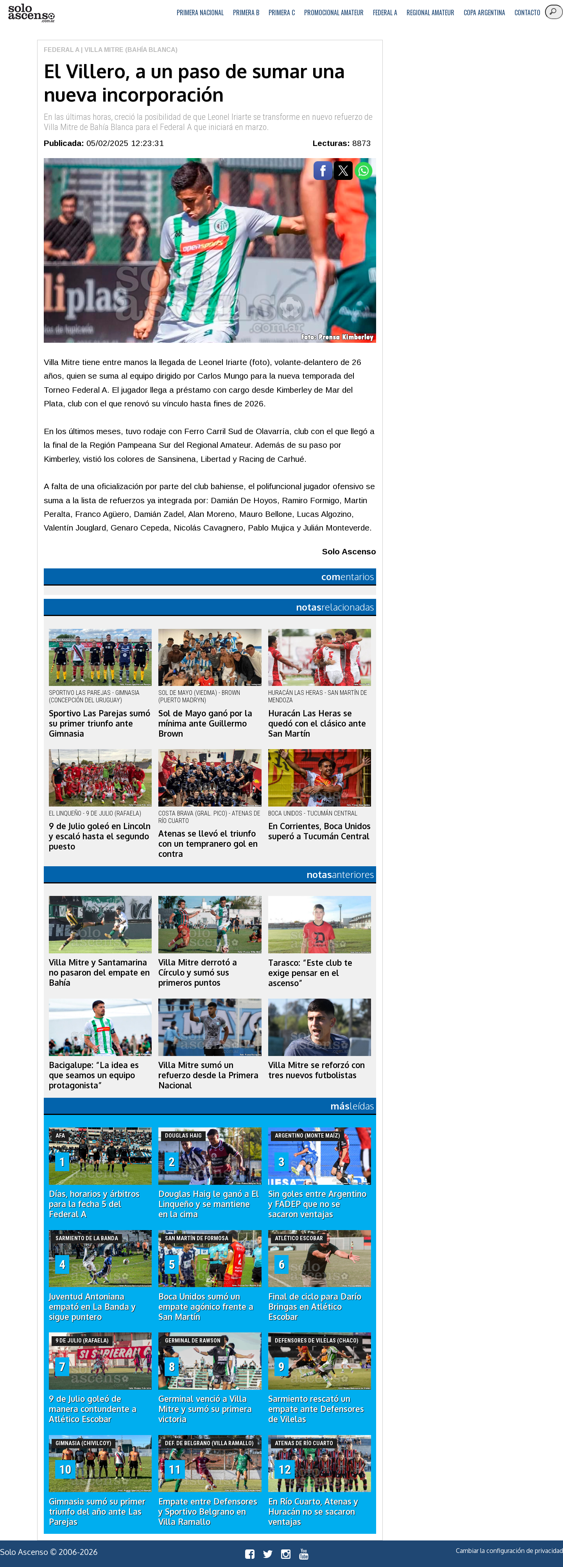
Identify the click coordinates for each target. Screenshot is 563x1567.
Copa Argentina (484, 12)
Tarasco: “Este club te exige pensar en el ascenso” (310, 973)
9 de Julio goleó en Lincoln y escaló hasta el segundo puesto (100, 836)
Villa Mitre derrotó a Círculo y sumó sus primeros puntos (197, 972)
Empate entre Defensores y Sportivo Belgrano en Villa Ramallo (207, 1511)
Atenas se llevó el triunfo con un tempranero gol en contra (208, 843)
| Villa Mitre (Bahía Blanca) (128, 49)
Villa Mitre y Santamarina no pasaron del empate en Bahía (99, 972)
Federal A (385, 12)
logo (31, 13)
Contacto (527, 12)
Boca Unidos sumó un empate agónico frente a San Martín (205, 1306)
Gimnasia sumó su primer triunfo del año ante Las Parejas (97, 1511)
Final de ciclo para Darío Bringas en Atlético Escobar (314, 1306)
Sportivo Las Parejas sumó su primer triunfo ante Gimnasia (99, 723)
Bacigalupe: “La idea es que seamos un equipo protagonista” (94, 1075)
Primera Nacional (200, 12)
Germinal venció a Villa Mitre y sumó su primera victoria (205, 1409)
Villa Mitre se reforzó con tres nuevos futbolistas (316, 1070)
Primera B (246, 12)
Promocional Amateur (334, 12)
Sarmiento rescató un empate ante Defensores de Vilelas (316, 1409)
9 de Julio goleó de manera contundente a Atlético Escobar (92, 1409)
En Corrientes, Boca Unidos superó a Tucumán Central (319, 831)
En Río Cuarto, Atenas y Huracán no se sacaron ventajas (313, 1511)
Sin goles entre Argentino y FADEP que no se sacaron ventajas (317, 1204)
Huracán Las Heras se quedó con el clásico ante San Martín (317, 723)
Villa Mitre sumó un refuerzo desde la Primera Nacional (208, 1075)
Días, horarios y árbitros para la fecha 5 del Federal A (94, 1204)
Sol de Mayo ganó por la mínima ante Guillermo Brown (205, 723)
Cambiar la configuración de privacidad (509, 1551)
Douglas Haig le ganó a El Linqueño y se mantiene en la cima (208, 1204)
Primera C (282, 12)
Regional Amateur (430, 12)
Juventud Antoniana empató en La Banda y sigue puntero (92, 1306)
